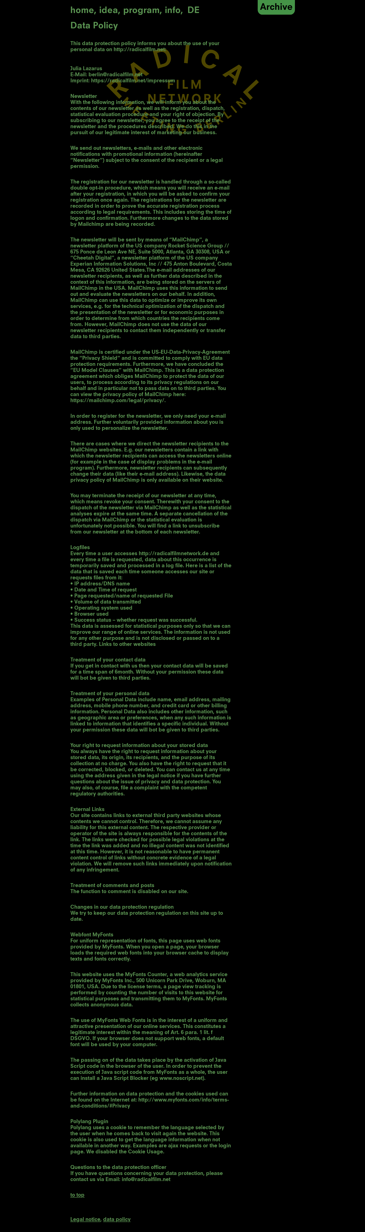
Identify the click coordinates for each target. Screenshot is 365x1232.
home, (83, 11)
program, (142, 11)
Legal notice (85, 1219)
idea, (109, 11)
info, (174, 11)
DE (193, 11)
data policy (117, 1219)
